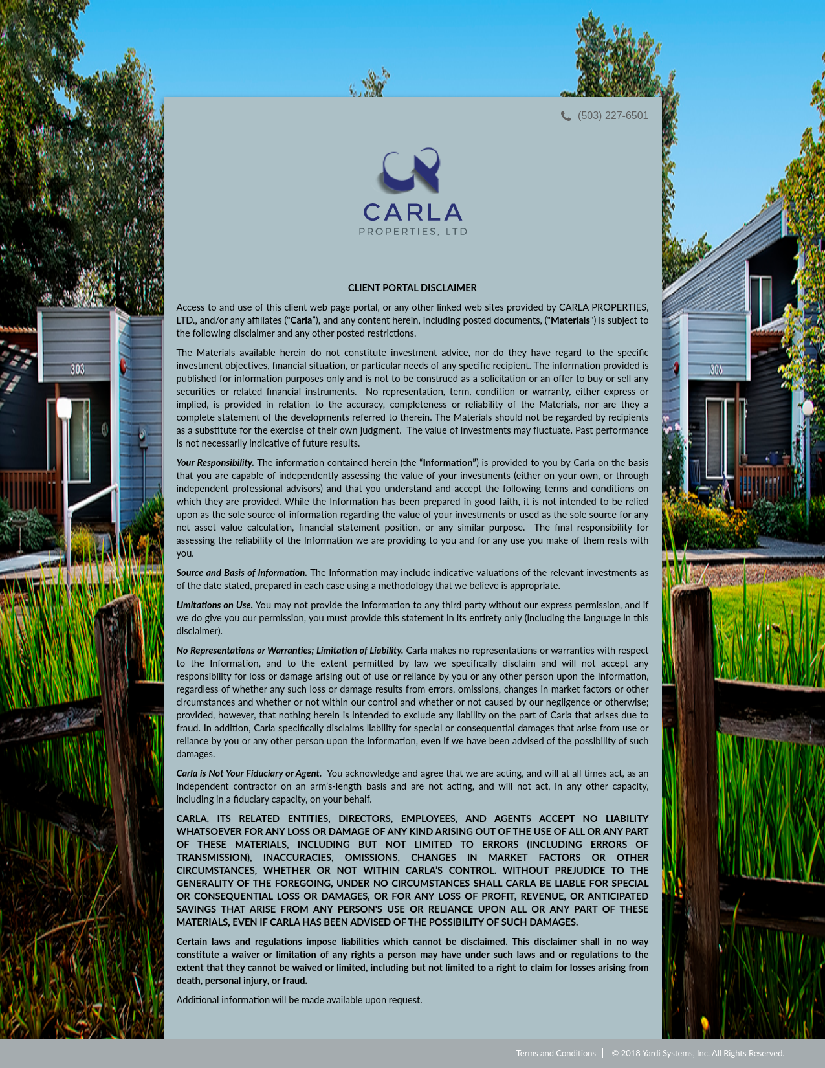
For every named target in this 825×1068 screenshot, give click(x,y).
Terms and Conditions (556, 1053)
